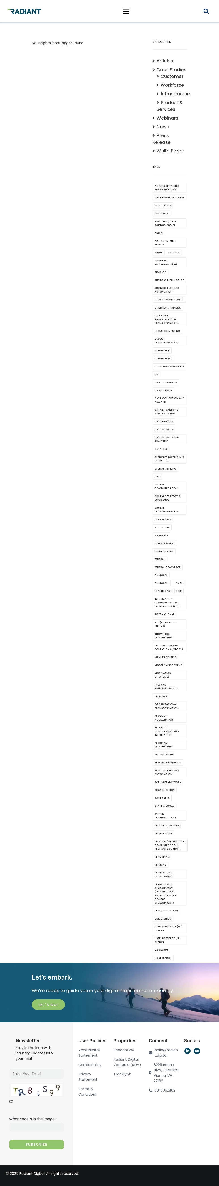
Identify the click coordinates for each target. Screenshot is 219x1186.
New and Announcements (166, 686)
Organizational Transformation (166, 706)
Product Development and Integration (167, 731)
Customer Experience (169, 366)
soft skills (162, 798)
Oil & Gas (161, 696)
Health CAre (163, 591)
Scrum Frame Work (168, 782)
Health (178, 583)
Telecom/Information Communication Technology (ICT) (170, 845)
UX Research (163, 958)
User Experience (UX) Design (169, 928)
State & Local (164, 806)
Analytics (161, 213)
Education (162, 527)
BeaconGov (123, 1050)
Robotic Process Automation (167, 772)
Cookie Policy (90, 1064)
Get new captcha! (11, 1101)
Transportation (166, 910)
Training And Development (164, 874)
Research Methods (168, 762)
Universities (163, 918)
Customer (172, 76)
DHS (157, 476)
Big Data (160, 272)
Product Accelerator (164, 717)
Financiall (162, 583)
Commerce (162, 350)
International (164, 614)
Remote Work (164, 754)
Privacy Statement (88, 1077)
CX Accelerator (166, 382)
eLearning (161, 535)
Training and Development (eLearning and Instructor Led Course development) (165, 893)
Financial (161, 575)
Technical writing (167, 825)
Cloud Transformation (166, 340)
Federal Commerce (168, 567)
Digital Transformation (166, 509)
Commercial (163, 358)
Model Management (168, 665)
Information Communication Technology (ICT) (167, 602)
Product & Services (170, 105)
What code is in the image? (33, 1119)
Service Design (165, 790)
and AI (159, 233)
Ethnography (164, 551)
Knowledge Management (163, 635)
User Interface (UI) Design (168, 940)
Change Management (169, 299)
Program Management (163, 744)
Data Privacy (164, 421)
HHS (179, 591)
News (163, 127)
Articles (165, 61)
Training (160, 864)
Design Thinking (165, 468)
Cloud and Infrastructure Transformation (166, 319)
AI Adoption (163, 205)
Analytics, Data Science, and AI (165, 223)
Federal (160, 559)
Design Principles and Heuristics (169, 459)
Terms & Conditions (87, 1091)
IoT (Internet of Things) (166, 624)
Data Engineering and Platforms (167, 411)
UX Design (161, 950)
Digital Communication (166, 486)
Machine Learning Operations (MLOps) (169, 647)
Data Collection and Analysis (169, 400)
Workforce (172, 85)
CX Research (163, 390)
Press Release (162, 138)
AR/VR (159, 252)
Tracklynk (162, 856)
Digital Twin (163, 519)
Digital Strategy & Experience (168, 498)
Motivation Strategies (163, 675)
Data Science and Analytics (167, 439)
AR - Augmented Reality (165, 243)
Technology (163, 833)
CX (156, 374)
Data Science (164, 429)
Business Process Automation (167, 290)
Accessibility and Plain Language (167, 187)
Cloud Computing (167, 331)
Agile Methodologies (169, 197)
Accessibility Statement (89, 1052)
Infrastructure (176, 94)
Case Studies (171, 69)
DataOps (161, 449)
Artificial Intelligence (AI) (166, 262)
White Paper (170, 151)
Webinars (167, 118)
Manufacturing (166, 657)
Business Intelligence (169, 280)
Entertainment (165, 543)
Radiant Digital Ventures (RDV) (127, 1062)
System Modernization (165, 815)
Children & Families (168, 307)
